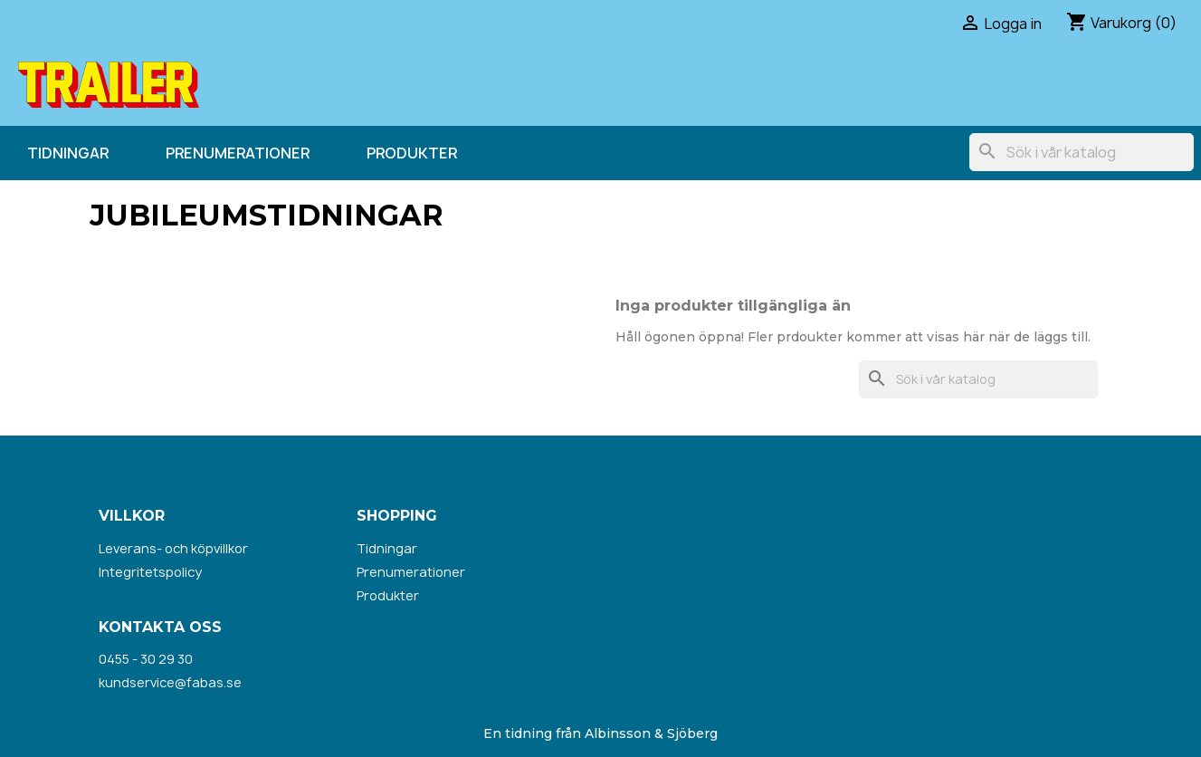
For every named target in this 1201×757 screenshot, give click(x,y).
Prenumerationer (238, 153)
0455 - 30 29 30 (146, 658)
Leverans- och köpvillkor (173, 548)
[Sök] (1081, 152)
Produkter (412, 153)
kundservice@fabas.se (170, 682)
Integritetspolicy (150, 571)
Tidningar (68, 153)
